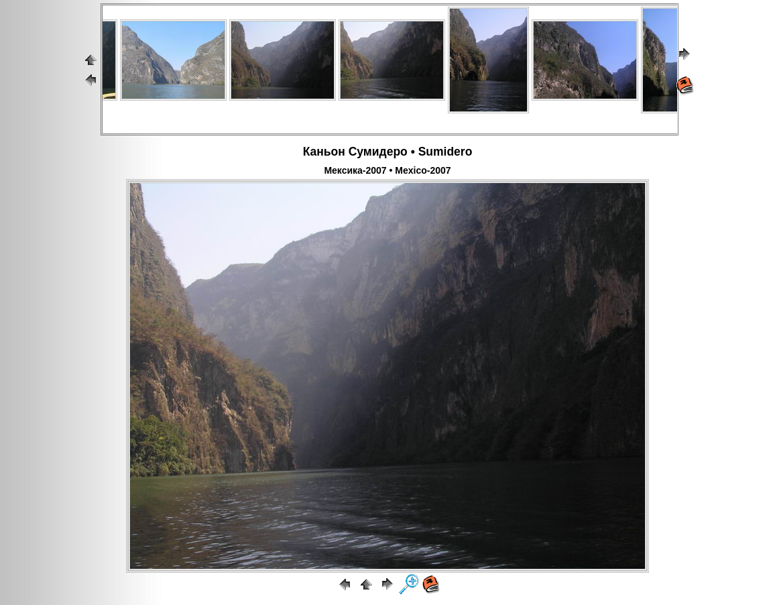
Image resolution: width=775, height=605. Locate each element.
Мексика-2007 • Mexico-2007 (387, 170)
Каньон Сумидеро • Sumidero (388, 151)
